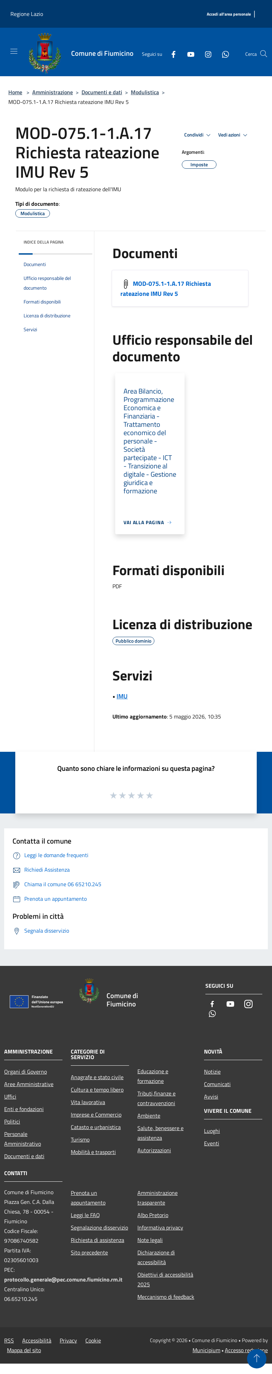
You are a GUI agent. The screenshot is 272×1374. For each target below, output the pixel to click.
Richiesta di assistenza (97, 1240)
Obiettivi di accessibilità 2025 (165, 1279)
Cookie (93, 1340)
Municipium (206, 1350)
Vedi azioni (233, 135)
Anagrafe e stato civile (97, 1077)
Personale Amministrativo (22, 1139)
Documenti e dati (102, 92)
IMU (122, 696)
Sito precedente (89, 1252)
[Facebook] (171, 54)
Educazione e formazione (152, 1076)
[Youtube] (188, 54)
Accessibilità (36, 1340)
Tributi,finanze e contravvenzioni (156, 1098)
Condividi (198, 135)
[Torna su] (256, 1358)
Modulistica (145, 92)
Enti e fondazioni (24, 1109)
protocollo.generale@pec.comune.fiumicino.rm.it (63, 1279)
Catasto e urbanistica (96, 1127)
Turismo (80, 1139)
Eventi (211, 1143)
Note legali (150, 1240)
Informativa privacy (160, 1227)
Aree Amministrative (28, 1084)
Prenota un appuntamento (88, 1198)
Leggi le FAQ (85, 1215)
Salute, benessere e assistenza (160, 1133)
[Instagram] (205, 54)
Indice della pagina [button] (43, 242)
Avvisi (211, 1096)
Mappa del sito (24, 1350)
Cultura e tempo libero (97, 1089)
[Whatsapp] (223, 54)
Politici (12, 1121)
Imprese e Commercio (96, 1114)
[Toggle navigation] (14, 51)
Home (15, 92)
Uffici (10, 1096)
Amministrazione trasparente (157, 1198)
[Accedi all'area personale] (229, 14)
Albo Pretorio (152, 1215)
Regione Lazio (26, 14)
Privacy (68, 1340)
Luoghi (212, 1131)
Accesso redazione (246, 1350)
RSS (9, 1340)
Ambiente (148, 1115)
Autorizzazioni (154, 1150)
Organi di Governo (25, 1071)
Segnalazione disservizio (99, 1227)
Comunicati (217, 1084)
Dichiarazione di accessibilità (156, 1257)
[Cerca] (264, 54)
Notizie (212, 1071)
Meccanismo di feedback (165, 1297)
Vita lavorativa (88, 1102)
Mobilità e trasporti (93, 1152)
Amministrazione (52, 92)
